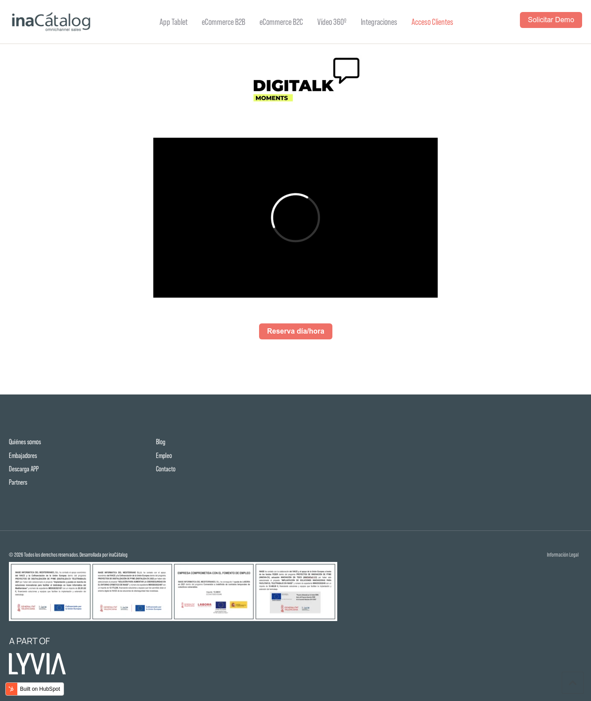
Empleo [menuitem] (164, 455)
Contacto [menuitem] (166, 469)
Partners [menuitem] (18, 482)
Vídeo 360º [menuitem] (332, 22)
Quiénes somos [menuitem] (25, 442)
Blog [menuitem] (160, 442)
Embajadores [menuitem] (23, 455)
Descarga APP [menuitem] (24, 469)
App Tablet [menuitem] (174, 22)
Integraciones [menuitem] (379, 22)
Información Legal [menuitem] (563, 555)
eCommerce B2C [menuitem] (281, 22)
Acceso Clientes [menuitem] (432, 22)
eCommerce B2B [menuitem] (223, 22)
